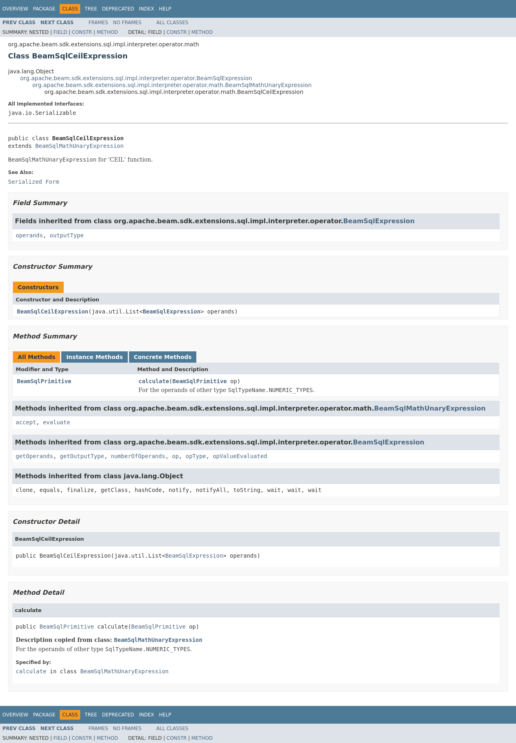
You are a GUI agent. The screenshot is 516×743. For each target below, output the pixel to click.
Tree (91, 9)
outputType (66, 235)
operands (29, 235)
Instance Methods (94, 357)
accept (26, 422)
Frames (98, 22)
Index (146, 9)
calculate (154, 381)
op (175, 456)
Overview (15, 9)
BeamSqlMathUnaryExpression (79, 146)
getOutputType (82, 456)
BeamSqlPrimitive (44, 381)
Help (165, 9)
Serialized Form (33, 181)
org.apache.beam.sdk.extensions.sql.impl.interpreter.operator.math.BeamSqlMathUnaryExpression (172, 85)
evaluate (56, 422)
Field (60, 32)
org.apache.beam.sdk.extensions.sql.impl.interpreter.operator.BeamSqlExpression (136, 78)
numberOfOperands (138, 456)
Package (44, 9)
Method (107, 32)
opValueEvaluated (240, 456)
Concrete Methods (163, 357)
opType (195, 456)
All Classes (172, 22)
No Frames (127, 22)
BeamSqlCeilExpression (52, 311)
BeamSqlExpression (378, 221)
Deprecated (118, 9)
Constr (82, 32)
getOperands (34, 456)
